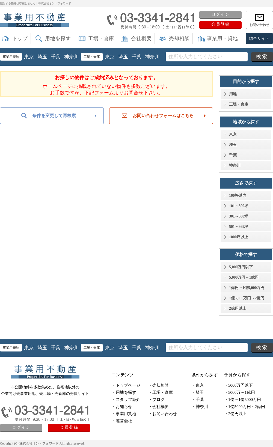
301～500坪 (238, 216)
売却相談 (179, 38)
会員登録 (220, 24)
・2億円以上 (235, 414)
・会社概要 (158, 406)
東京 (29, 56)
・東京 (198, 385)
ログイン (220, 14)
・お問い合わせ (162, 414)
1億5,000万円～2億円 (247, 298)
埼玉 (42, 56)
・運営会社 (122, 421)
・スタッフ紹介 (126, 399)
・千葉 (198, 399)
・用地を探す (124, 392)
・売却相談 (158, 385)
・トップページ (126, 385)
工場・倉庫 (101, 38)
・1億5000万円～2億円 (244, 406)
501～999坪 (238, 227)
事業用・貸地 (222, 38)
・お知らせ (122, 406)
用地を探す (58, 38)
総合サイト (259, 38)
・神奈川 (200, 406)
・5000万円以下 (238, 385)
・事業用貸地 (124, 414)
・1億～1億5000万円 (242, 399)
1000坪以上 (238, 237)
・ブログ (156, 399)
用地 (233, 94)
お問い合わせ (259, 25)
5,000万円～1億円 (244, 277)
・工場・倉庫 (160, 392)
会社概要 (141, 38)
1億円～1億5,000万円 (247, 288)
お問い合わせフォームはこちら (158, 115)
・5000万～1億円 (239, 392)
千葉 (56, 56)
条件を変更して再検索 (48, 115)
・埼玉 (198, 392)
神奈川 (71, 56)
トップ (20, 38)
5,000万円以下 (241, 267)
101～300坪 (238, 206)
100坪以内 (237, 195)
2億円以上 (237, 308)
